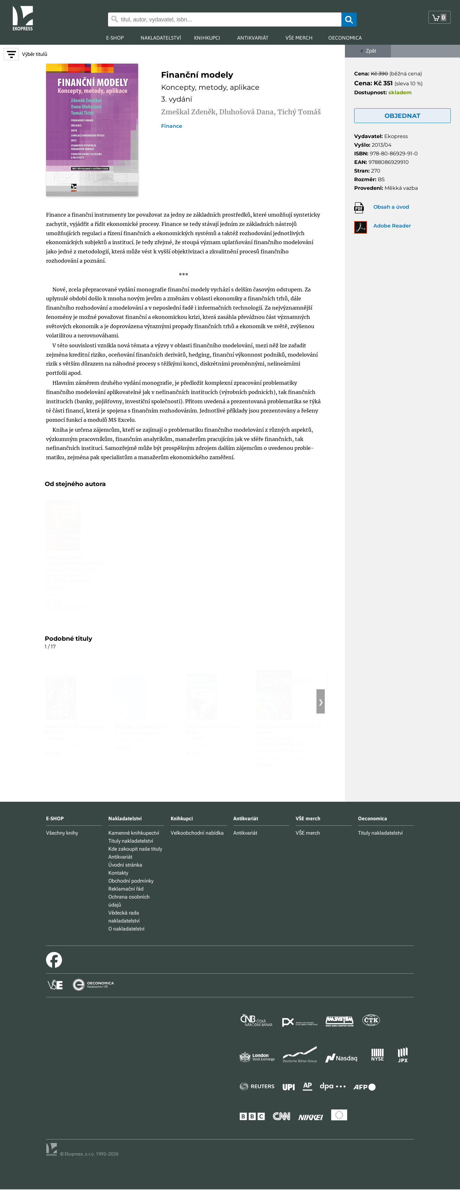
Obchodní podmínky (130, 881)
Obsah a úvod (391, 207)
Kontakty (118, 873)
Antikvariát (120, 857)
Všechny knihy (62, 833)
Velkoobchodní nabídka (197, 833)
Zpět (368, 51)
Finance (171, 126)
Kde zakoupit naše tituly (135, 849)
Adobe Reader (392, 226)
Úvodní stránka (125, 865)
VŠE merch (308, 833)
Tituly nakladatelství (130, 841)
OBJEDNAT (402, 116)
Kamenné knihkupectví (133, 833)
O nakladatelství (126, 929)
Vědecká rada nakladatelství (124, 917)
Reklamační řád (126, 889)
